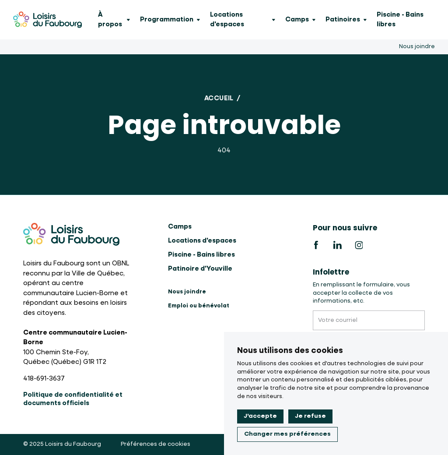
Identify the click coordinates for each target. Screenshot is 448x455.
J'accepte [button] (260, 416)
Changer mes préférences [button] (287, 434)
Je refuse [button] (310, 416)
